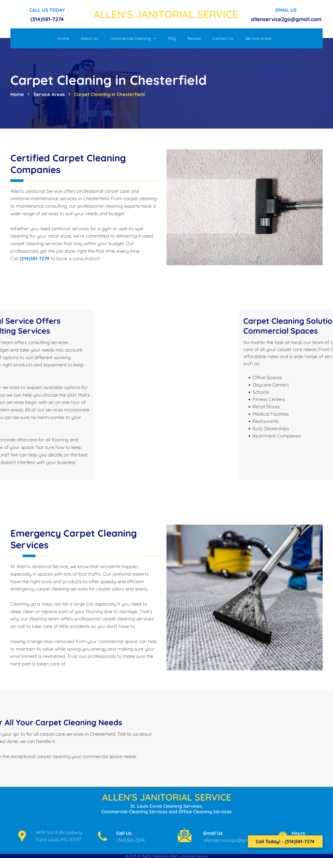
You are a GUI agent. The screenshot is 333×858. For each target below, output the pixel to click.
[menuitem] (65, 38)
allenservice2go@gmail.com (286, 19)
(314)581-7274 (47, 19)
